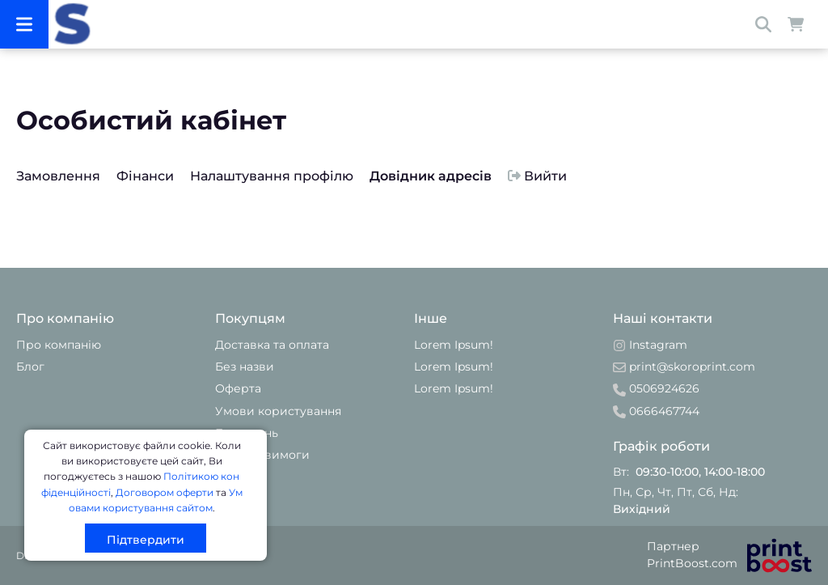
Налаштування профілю (271, 176)
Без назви (244, 366)
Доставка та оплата (272, 344)
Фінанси (145, 176)
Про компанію (58, 344)
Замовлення (58, 176)
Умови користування (278, 411)
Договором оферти (164, 492)
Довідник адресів (431, 176)
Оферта (238, 388)
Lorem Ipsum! (453, 344)
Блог (30, 366)
